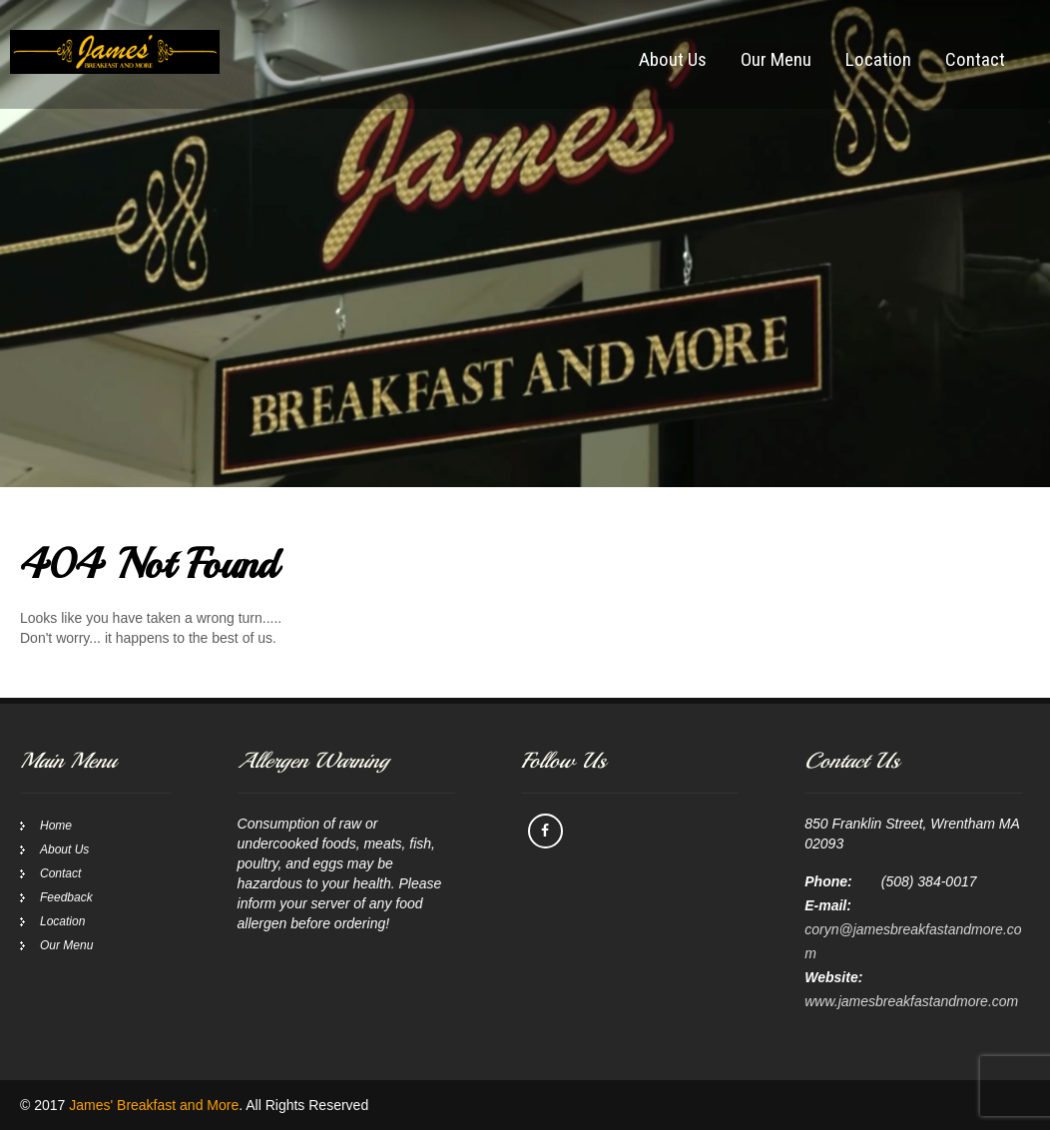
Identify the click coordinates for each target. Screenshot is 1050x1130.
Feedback (66, 897)
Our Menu (776, 59)
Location (878, 59)
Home (56, 826)
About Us (673, 59)
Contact (975, 59)
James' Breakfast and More (154, 1105)
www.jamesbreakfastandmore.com (911, 1001)
